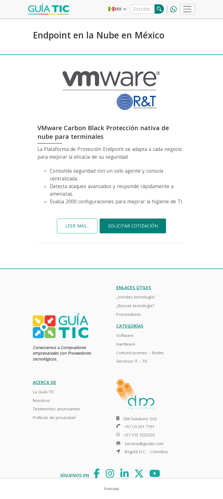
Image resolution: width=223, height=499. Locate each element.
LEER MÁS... (77, 226)
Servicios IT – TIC (132, 361)
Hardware (125, 344)
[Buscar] (159, 9)
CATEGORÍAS (129, 326)
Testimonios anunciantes (56, 409)
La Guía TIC (43, 392)
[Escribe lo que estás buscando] (142, 9)
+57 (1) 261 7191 (139, 426)
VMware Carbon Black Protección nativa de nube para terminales (103, 132)
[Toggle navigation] (187, 9)
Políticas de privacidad (54, 417)
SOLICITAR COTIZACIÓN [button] (133, 226)
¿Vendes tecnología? (135, 297)
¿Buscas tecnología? (135, 305)
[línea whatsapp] (172, 9)
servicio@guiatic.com (144, 443)
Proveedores (128, 314)
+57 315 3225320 (139, 435)
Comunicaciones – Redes (140, 352)
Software (125, 335)
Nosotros (41, 400)
